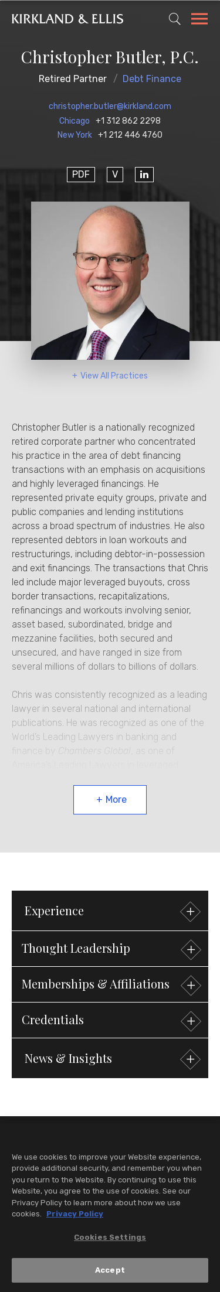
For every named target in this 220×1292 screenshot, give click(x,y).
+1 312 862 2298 (128, 121)
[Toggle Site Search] (175, 19)
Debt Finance (152, 78)
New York (74, 135)
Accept (110, 1271)
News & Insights (111, 1059)
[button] (110, 948)
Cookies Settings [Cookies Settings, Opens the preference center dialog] (110, 1237)
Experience (111, 912)
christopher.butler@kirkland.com (110, 106)
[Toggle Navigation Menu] (199, 20)
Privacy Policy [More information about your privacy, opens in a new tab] (74, 1215)
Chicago (74, 121)
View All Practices (114, 376)
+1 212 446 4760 (130, 135)
